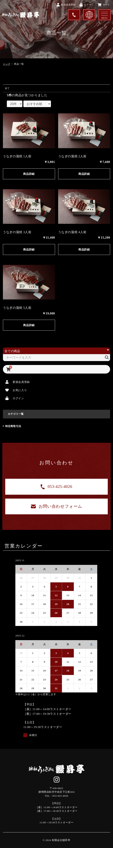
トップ (6, 64)
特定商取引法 (12, 426)
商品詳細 (29, 173)
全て (7, 88)
